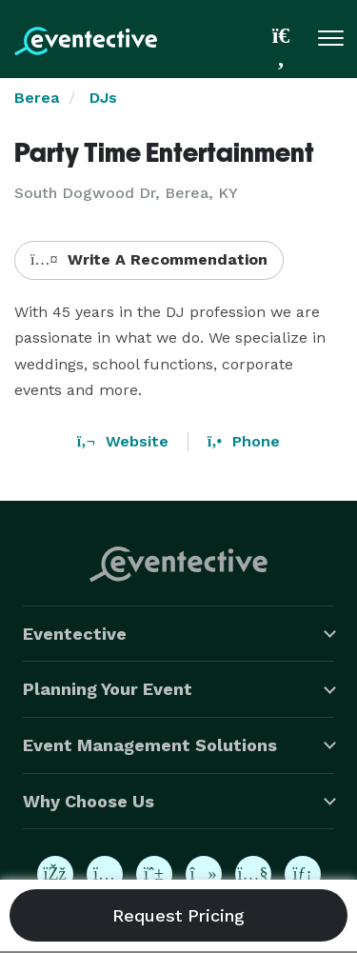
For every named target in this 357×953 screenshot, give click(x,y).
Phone (244, 441)
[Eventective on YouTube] (253, 874)
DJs (103, 98)
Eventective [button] (75, 634)
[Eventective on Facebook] (55, 874)
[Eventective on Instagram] (105, 874)
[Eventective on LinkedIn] (303, 874)
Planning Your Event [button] (107, 689)
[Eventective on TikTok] (204, 874)
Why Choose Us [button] (88, 801)
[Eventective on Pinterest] (154, 874)
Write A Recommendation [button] (149, 259)
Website (123, 441)
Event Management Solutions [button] (150, 745)
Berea (36, 98)
